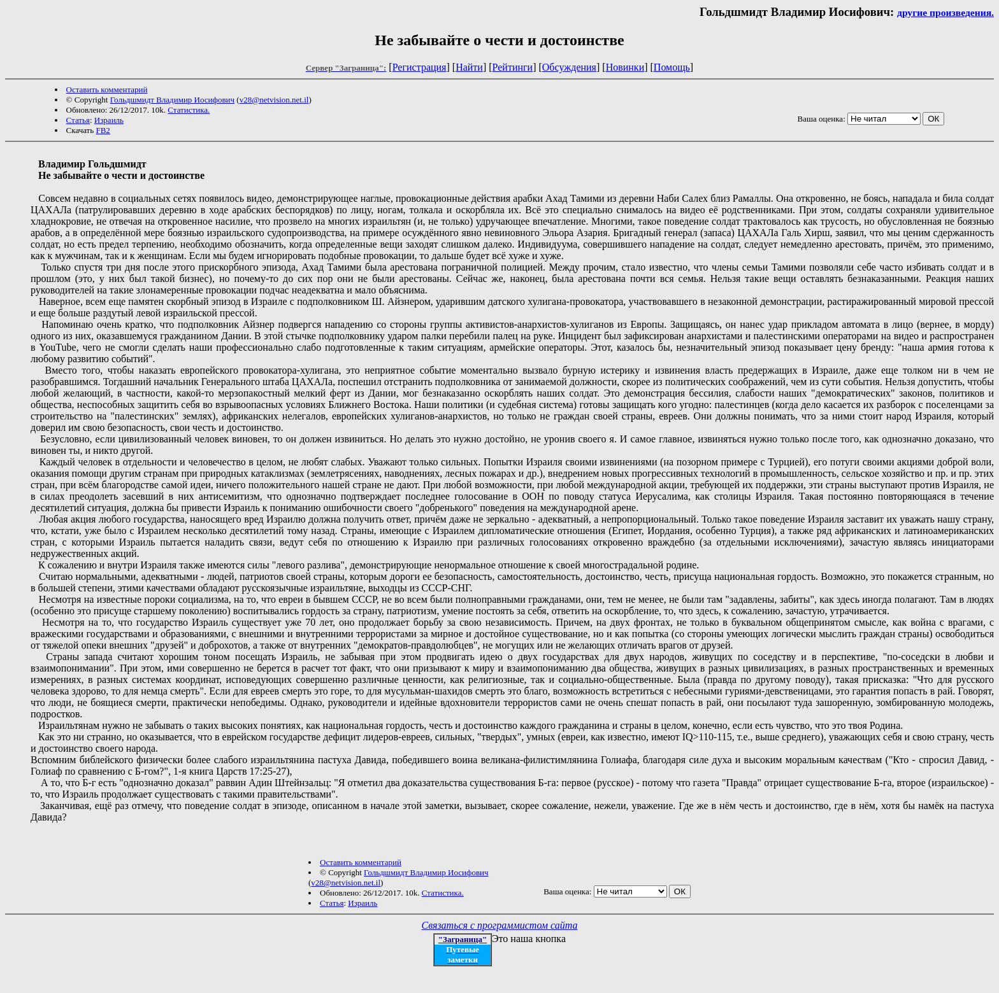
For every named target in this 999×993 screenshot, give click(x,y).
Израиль (109, 120)
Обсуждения (569, 67)
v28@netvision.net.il (274, 99)
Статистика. (189, 110)
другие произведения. (945, 12)
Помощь (672, 67)
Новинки (625, 67)
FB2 (103, 130)
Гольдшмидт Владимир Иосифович (172, 99)
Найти (469, 67)
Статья (78, 120)
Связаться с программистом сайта (500, 925)
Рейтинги (512, 67)
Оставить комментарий (107, 89)
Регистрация (419, 67)
